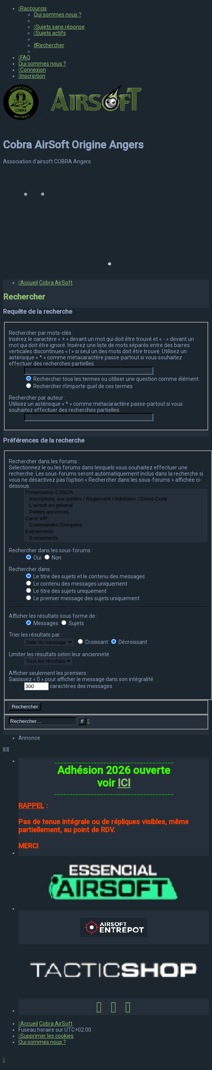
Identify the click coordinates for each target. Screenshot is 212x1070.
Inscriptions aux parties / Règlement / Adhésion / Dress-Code (116, 499)
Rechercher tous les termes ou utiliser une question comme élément (112, 379)
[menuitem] (57, 15)
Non (52, 558)
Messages (42, 623)
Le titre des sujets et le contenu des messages (85, 576)
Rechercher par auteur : (37, 398)
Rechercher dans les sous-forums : (51, 550)
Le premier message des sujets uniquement (83, 598)
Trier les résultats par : (35, 635)
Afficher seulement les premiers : (49, 673)
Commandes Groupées (116, 525)
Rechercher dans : (30, 569)
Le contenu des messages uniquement (76, 584)
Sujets (72, 623)
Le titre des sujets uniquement (66, 591)
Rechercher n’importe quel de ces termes (79, 386)
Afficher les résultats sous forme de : (53, 616)
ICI (124, 783)
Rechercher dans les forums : (44, 461)
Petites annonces (116, 512)
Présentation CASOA (116, 492)
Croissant (93, 642)
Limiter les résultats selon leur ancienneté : (60, 654)
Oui (33, 558)
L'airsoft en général (116, 505)
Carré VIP (116, 518)
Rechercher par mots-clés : (41, 333)
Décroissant (129, 642)
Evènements (116, 531)
